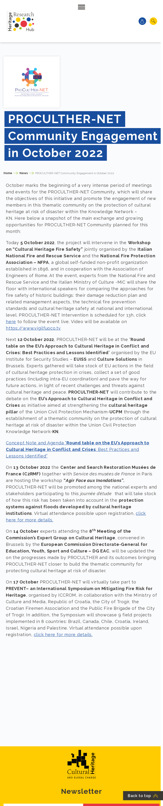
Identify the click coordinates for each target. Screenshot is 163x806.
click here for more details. (63, 634)
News (23, 173)
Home (8, 173)
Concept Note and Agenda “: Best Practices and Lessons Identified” (77, 449)
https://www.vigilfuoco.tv (33, 328)
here (11, 321)
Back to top (143, 796)
